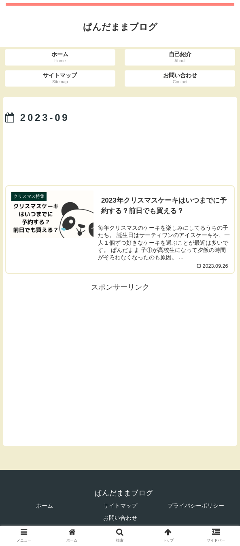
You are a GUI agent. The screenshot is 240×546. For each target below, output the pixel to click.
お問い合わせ (120, 517)
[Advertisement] (120, 151)
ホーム (44, 505)
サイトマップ (120, 505)
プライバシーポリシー (196, 505)
